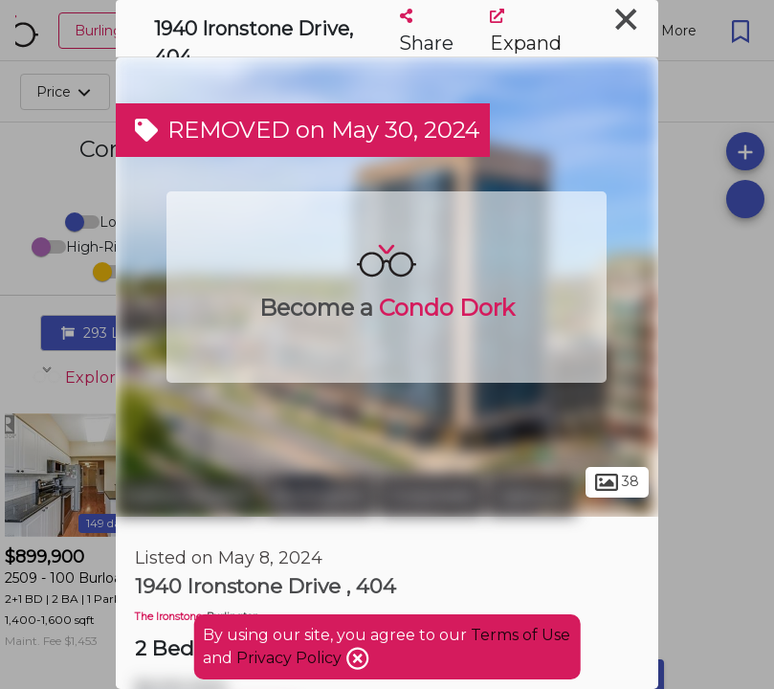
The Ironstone (168, 617)
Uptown (532, 495)
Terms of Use (520, 635)
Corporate (431, 495)
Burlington (319, 495)
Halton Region (187, 495)
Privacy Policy (290, 658)
